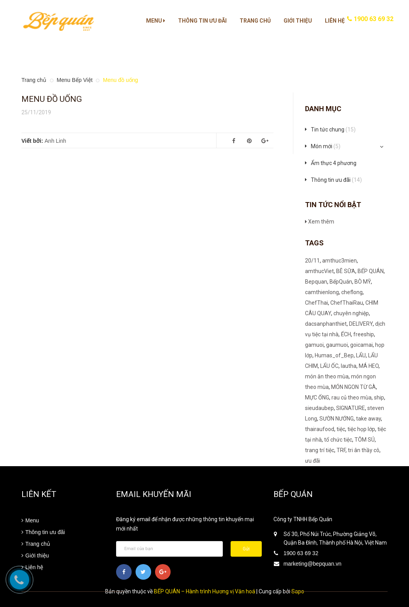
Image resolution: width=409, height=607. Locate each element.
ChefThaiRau (346, 303)
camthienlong (322, 292)
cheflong (352, 292)
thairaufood (319, 429)
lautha (348, 366)
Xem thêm (319, 221)
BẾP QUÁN (371, 271)
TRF (341, 450)
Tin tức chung (333, 129)
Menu (155, 21)
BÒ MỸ (362, 282)
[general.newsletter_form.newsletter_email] (169, 549)
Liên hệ (335, 21)
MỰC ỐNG (317, 397)
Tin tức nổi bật (333, 205)
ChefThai (316, 303)
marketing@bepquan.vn (313, 564)
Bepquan (316, 282)
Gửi (246, 549)
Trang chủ (255, 21)
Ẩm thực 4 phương (333, 163)
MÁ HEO (369, 366)
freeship (363, 334)
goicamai (361, 345)
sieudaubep (319, 408)
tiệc (341, 429)
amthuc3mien (339, 260)
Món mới (325, 146)
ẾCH (346, 334)
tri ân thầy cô (363, 450)
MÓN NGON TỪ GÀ (353, 387)
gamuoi (314, 345)
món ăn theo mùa (327, 376)
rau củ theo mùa (351, 397)
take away (368, 418)
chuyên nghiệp (351, 313)
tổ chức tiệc (338, 440)
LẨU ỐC (329, 366)
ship (379, 397)
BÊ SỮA (345, 271)
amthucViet (319, 271)
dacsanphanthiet (326, 324)
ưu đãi (312, 461)
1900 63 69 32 (370, 19)
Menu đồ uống (51, 99)
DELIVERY (361, 324)
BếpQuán (341, 282)
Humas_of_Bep (334, 355)
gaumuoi (337, 345)
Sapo (297, 591)
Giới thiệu (298, 21)
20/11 (312, 260)
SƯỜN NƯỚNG (336, 418)
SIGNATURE (350, 408)
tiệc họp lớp (361, 429)
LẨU (361, 355)
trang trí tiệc (319, 450)
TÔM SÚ (364, 440)
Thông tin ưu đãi (202, 21)
